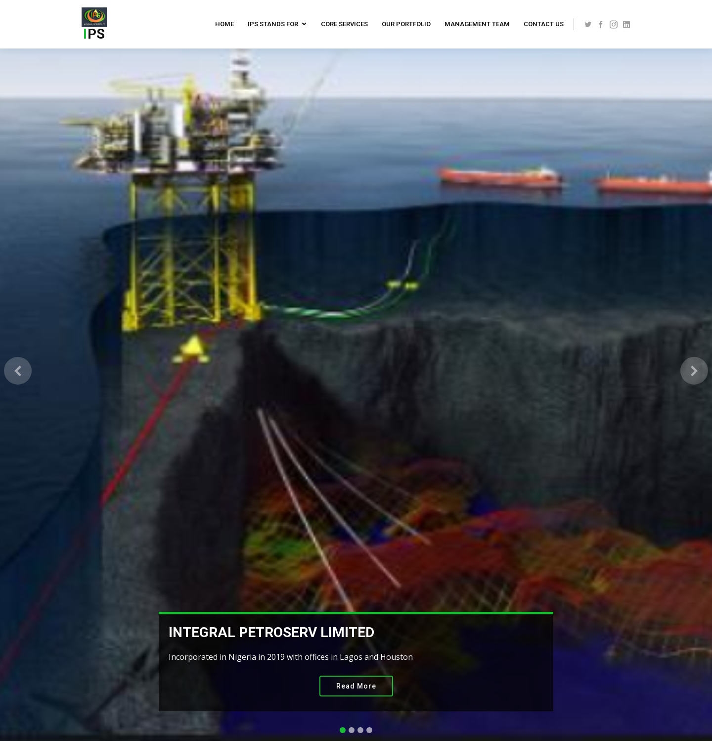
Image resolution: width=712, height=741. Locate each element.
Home (224, 24)
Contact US (544, 24)
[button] (18, 370)
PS (94, 34)
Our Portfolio (406, 24)
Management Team (477, 24)
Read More (356, 686)
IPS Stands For (273, 24)
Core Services (344, 24)
